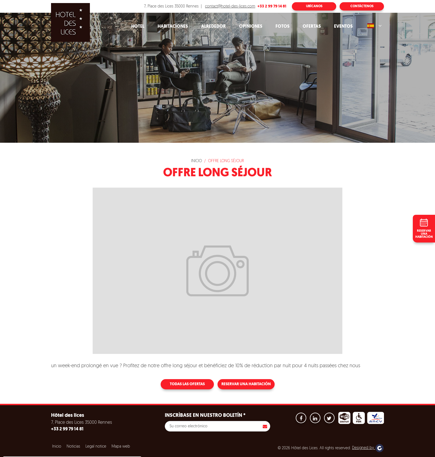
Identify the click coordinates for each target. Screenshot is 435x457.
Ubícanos (314, 6)
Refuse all (80, 450)
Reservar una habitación (246, 384)
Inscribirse (265, 426)
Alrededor (213, 26)
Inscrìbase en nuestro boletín (205, 415)
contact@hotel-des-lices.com (230, 6)
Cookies (18, 437)
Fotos (282, 26)
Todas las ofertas (187, 384)
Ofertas (312, 26)
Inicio (196, 161)
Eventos (343, 26)
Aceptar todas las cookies (39, 450)
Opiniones (250, 26)
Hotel (137, 26)
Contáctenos (361, 6)
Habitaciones (173, 26)
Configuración (113, 450)
